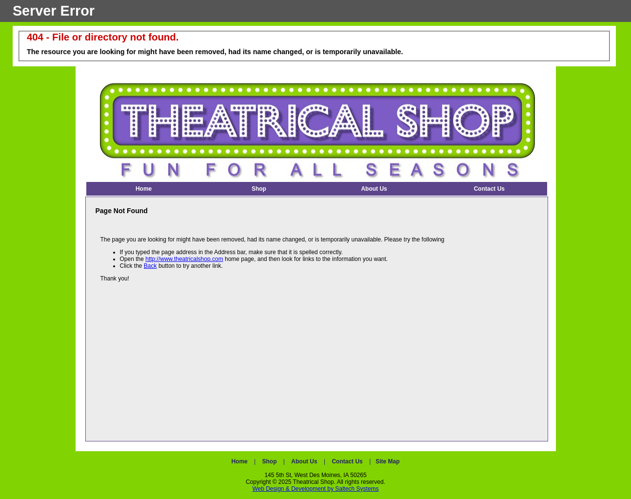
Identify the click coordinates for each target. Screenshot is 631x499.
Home (239, 461)
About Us (304, 461)
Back (150, 265)
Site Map (387, 461)
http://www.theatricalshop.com (184, 259)
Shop (269, 461)
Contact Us (347, 461)
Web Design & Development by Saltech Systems (315, 488)
